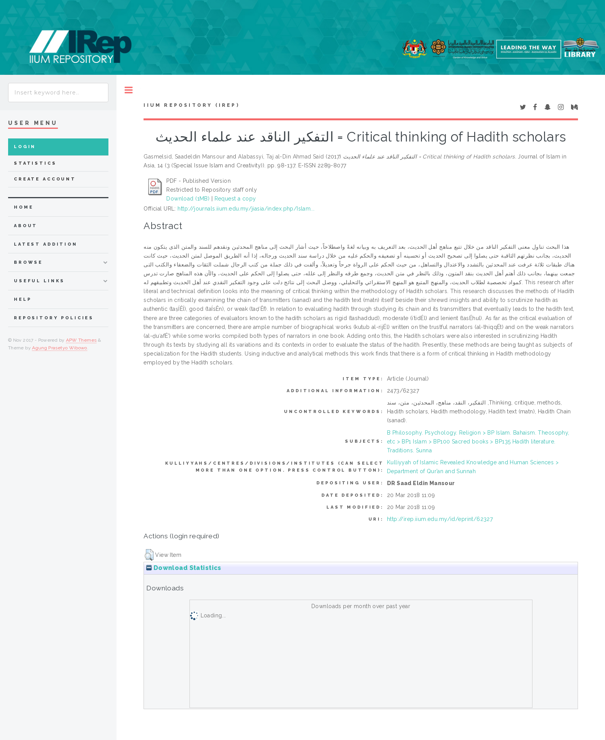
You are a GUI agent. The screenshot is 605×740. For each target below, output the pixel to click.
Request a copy (235, 199)
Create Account (45, 179)
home (23, 207)
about (25, 225)
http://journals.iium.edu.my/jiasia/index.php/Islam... (245, 209)
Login (25, 146)
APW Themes (81, 340)
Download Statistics (183, 567)
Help (22, 299)
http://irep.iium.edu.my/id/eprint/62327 (440, 519)
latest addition (46, 244)
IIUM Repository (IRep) (191, 105)
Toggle (129, 90)
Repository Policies (54, 317)
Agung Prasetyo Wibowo (59, 348)
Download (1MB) (188, 199)
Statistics (35, 163)
